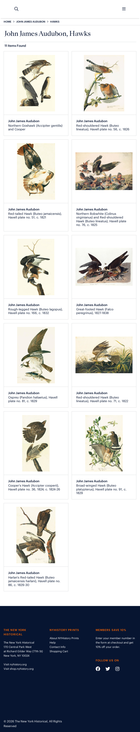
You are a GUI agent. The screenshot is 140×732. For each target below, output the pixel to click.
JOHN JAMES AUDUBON (30, 21)
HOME (7, 21)
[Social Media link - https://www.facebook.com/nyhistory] (98, 669)
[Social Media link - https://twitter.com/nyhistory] (105, 669)
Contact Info (57, 647)
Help (53, 642)
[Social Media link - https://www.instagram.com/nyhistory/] (115, 669)
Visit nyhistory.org (15, 664)
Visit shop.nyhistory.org (19, 668)
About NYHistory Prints (64, 638)
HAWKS (54, 21)
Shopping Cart (59, 651)
